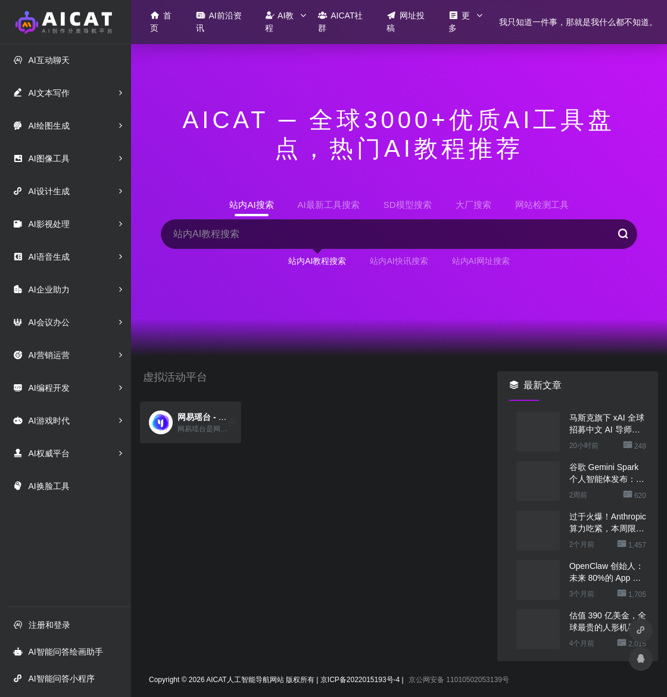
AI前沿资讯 (218, 21)
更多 (459, 21)
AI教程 (279, 21)
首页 (161, 21)
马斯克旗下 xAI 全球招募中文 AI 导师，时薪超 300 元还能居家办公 (607, 424)
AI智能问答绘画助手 (57, 651)
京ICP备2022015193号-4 (360, 680)
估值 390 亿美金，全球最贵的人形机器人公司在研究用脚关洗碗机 (607, 622)
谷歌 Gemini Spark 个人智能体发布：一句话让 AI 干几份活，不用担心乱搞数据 (606, 473)
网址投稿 (406, 21)
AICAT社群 (340, 21)
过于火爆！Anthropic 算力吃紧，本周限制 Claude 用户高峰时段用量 (607, 523)
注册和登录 (41, 625)
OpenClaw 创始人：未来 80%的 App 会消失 (606, 572)
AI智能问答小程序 (53, 678)
